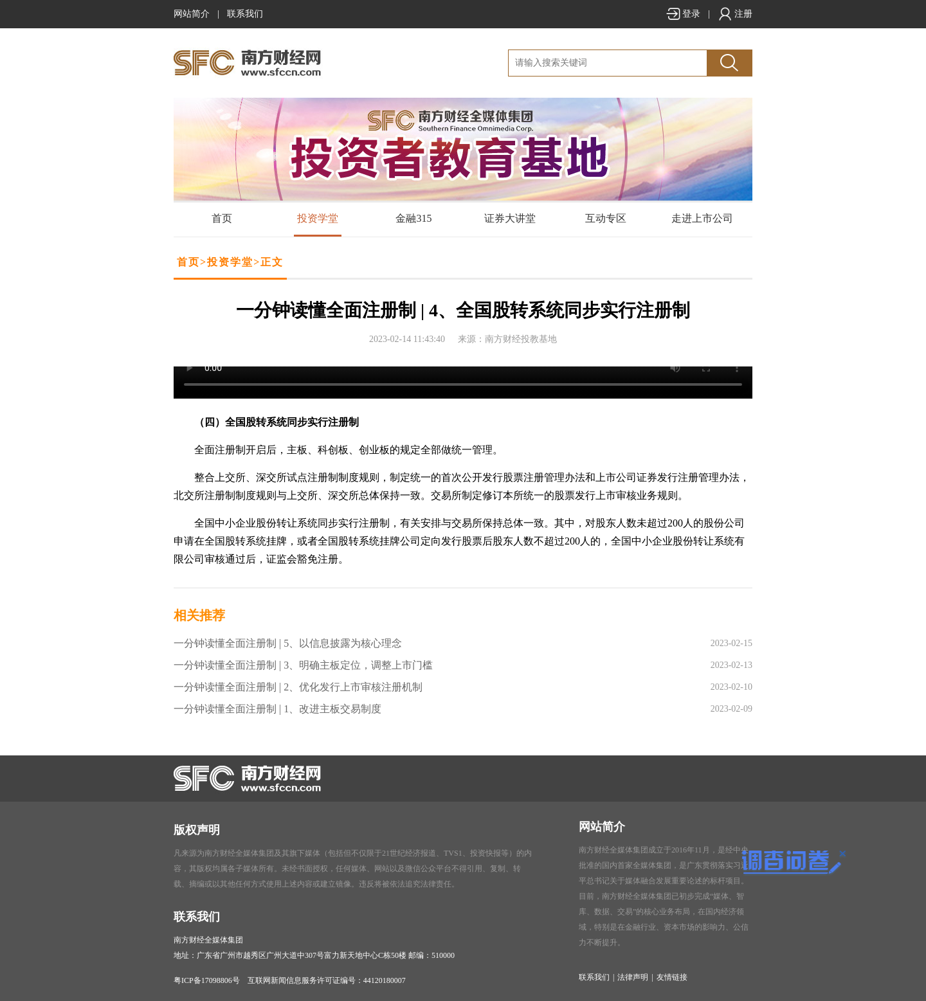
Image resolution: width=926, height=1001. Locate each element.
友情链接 (672, 977)
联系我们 (245, 14)
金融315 (413, 218)
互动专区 (605, 218)
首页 (222, 218)
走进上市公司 (702, 218)
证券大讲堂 (510, 218)
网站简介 (192, 14)
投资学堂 (317, 218)
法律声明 (632, 977)
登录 (683, 14)
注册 (735, 14)
